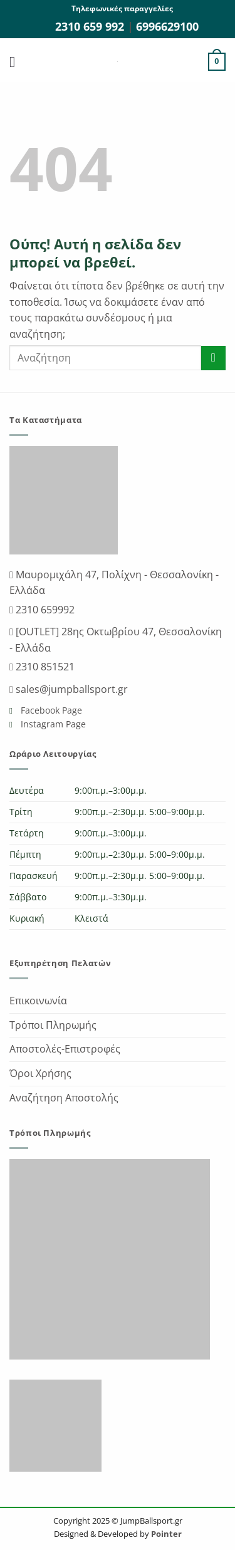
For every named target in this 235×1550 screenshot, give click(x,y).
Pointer (165, 1533)
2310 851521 (44, 667)
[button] (16, 61)
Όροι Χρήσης (40, 1073)
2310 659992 (44, 609)
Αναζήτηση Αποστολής (63, 1098)
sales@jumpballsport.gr (70, 689)
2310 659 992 (91, 26)
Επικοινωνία (38, 1000)
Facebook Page (50, 710)
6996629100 (167, 26)
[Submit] (213, 358)
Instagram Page (52, 724)
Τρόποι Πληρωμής (53, 1025)
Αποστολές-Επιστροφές (64, 1049)
